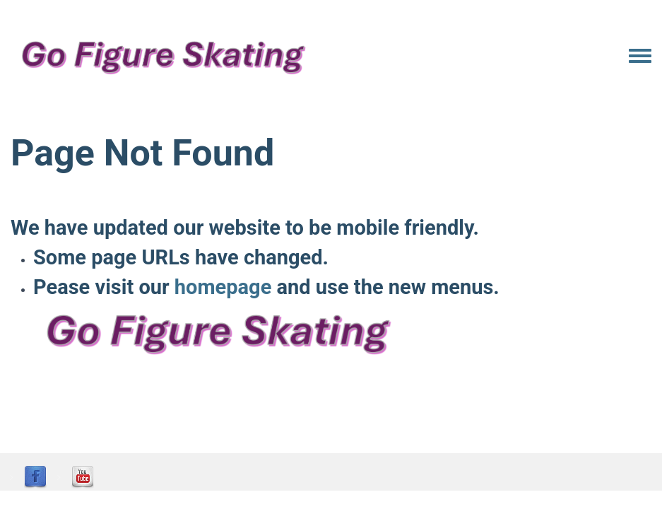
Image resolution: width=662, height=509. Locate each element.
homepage (223, 287)
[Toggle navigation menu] (640, 56)
